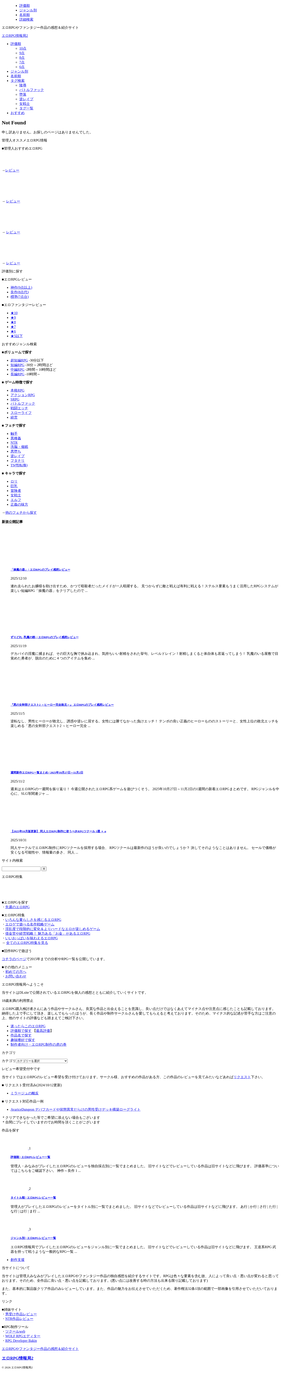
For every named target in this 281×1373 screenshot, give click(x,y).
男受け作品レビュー (21, 1314)
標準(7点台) (20, 297)
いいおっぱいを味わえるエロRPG (31, 938)
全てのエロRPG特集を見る (27, 943)
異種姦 (16, 438)
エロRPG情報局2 (15, 36)
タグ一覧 (26, 108)
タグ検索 (18, 80)
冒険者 (16, 490)
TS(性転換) (19, 465)
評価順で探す (21, 1031)
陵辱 (22, 85)
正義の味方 (19, 504)
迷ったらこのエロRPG (28, 1026)
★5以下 (17, 336)
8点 (22, 57)
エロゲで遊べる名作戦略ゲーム (29, 924)
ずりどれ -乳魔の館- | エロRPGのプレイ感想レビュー (45, 637)
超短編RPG (19, 360)
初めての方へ (15, 972)
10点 (22, 48)
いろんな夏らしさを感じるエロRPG (33, 920)
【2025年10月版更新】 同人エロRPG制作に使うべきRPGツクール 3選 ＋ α (58, 831)
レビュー (12, 170)
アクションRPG (23, 395)
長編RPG (17, 374)
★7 (13, 327)
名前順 (16, 76)
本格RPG (17, 390)
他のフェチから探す (21, 512)
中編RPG (17, 369)
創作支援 (18, 1260)
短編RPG (17, 365)
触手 (14, 433)
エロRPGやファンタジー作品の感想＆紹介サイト (40, 1349)
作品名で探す (21, 1035)
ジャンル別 (19, 71)
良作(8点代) (20, 292)
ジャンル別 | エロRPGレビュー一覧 (33, 1238)
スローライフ (21, 413)
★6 (13, 331)
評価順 (16, 44)
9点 (22, 53)
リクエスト (242, 1077)
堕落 (22, 94)
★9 (13, 317)
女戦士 (24, 104)
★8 (13, 322)
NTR (14, 442)
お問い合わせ (15, 976)
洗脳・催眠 (19, 447)
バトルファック (31, 90)
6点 (22, 67)
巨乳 (14, 486)
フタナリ (18, 460)
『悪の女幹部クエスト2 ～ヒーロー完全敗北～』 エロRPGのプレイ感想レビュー (62, 704)
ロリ (14, 481)
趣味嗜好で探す (23, 1040)
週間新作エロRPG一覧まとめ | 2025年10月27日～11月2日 (47, 772)
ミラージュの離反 (25, 1093)
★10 (14, 313)
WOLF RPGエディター (22, 1336)
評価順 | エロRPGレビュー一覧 (30, 1157)
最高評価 (43, 1031)
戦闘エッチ (19, 408)
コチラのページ (14, 959)
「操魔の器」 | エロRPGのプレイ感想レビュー (40, 569)
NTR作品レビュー (19, 1319)
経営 (14, 417)
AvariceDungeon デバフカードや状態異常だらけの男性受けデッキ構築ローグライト (75, 1109)
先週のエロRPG (17, 907)
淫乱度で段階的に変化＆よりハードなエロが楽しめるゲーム (52, 929)
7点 (22, 62)
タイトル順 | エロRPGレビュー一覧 (33, 1197)
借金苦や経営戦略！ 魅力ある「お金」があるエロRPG (47, 933)
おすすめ (18, 113)
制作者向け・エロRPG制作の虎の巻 (39, 1044)
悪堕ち (16, 451)
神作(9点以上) (21, 287)
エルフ (16, 500)
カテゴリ (9, 1061)
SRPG (15, 399)
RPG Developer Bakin (21, 1341)
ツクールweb (15, 1331)
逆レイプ (26, 99)
